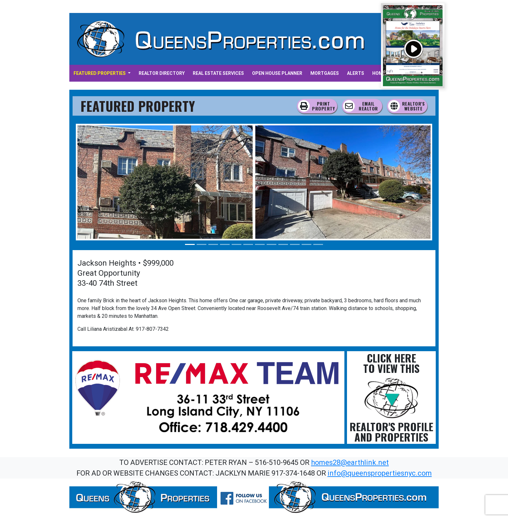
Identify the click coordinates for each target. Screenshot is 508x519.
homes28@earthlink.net (350, 462)
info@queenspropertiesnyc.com (380, 473)
